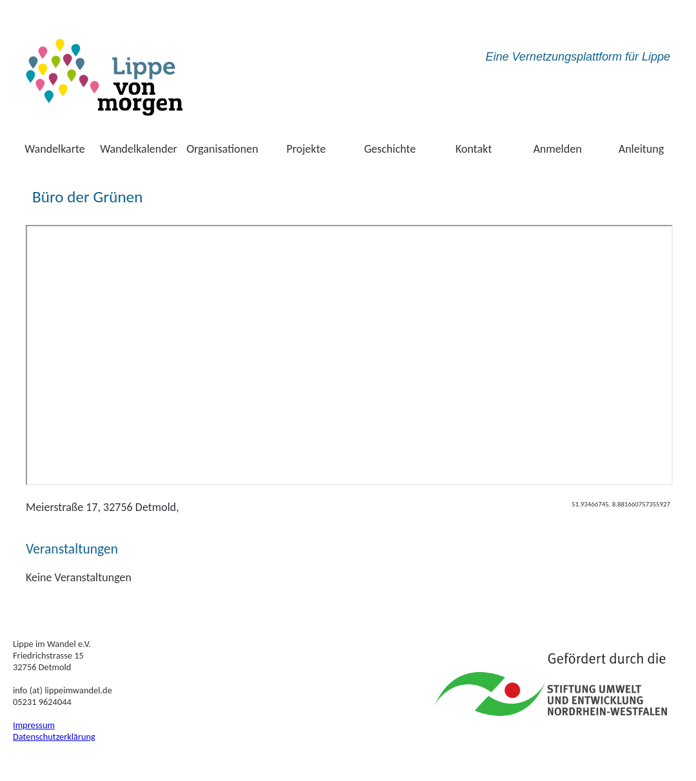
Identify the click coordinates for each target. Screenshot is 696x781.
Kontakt (474, 149)
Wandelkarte (54, 149)
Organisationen (222, 149)
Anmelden (557, 149)
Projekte (306, 149)
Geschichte (390, 149)
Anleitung (641, 149)
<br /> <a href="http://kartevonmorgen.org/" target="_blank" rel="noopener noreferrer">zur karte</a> (349, 355)
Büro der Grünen (87, 197)
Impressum (34, 725)
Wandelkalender (138, 149)
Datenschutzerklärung (54, 736)
